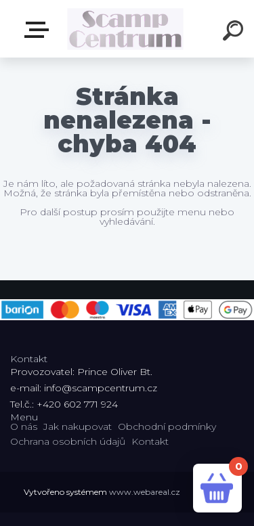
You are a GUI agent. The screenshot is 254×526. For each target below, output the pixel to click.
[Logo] (126, 29)
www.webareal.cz (144, 492)
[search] (235, 32)
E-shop (39, 30)
